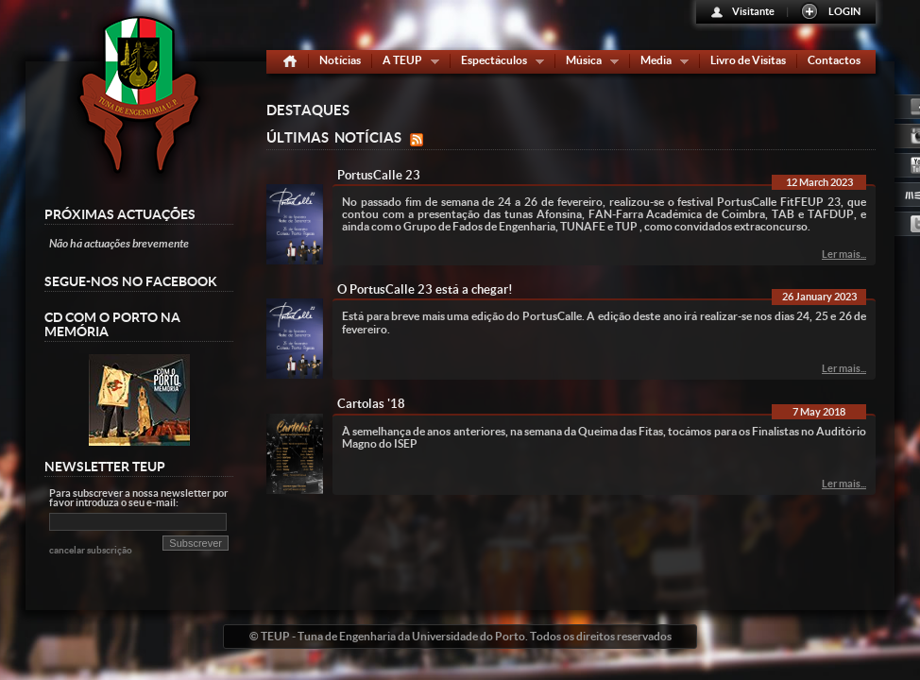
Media (660, 64)
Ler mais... (844, 254)
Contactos (834, 60)
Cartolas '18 (371, 404)
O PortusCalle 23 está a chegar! (425, 289)
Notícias (340, 60)
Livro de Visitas (748, 60)
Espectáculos (498, 64)
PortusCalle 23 (378, 175)
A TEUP (406, 64)
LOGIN (844, 11)
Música (588, 64)
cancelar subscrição (90, 550)
